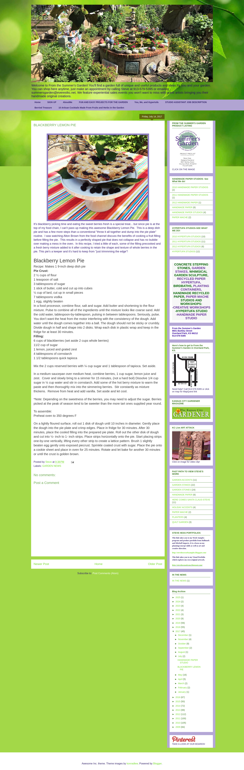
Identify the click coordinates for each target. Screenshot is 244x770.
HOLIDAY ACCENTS (182, 507)
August (181, 652)
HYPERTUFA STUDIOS (183, 251)
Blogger (157, 763)
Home (38, 102)
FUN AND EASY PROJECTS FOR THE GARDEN (103, 102)
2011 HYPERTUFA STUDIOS (186, 241)
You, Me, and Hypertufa (146, 102)
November (183, 639)
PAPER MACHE (180, 217)
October (182, 643)
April (180, 679)
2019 (178, 623)
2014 (178, 706)
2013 (178, 710)
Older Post (155, 564)
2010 (178, 723)
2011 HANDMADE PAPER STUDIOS (190, 195)
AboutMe (67, 102)
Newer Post (41, 564)
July (180, 656)
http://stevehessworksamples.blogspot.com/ (189, 553)
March (181, 683)
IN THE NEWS (179, 580)
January (182, 692)
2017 (178, 631)
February (182, 687)
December (183, 635)
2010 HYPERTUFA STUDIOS (186, 236)
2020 (178, 618)
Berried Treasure (43, 107)
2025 (178, 597)
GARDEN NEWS (51, 466)
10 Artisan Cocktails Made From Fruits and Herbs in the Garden (91, 107)
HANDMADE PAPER (182, 207)
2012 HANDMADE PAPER (185, 202)
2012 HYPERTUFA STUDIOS (186, 246)
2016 (178, 697)
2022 (178, 610)
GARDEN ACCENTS (182, 480)
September (183, 648)
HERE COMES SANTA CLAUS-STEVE (191, 499)
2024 (178, 601)
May (180, 675)
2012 (178, 714)
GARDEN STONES (181, 489)
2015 (178, 701)
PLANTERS (178, 517)
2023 (178, 606)
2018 (178, 627)
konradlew (132, 763)
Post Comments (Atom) (105, 573)
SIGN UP (51, 102)
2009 (178, 727)
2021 (178, 614)
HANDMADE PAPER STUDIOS (187, 212)
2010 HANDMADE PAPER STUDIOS (190, 187)
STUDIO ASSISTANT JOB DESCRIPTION (186, 102)
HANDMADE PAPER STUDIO (188, 661)
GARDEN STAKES (181, 485)
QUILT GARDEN (180, 522)
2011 (178, 718)
